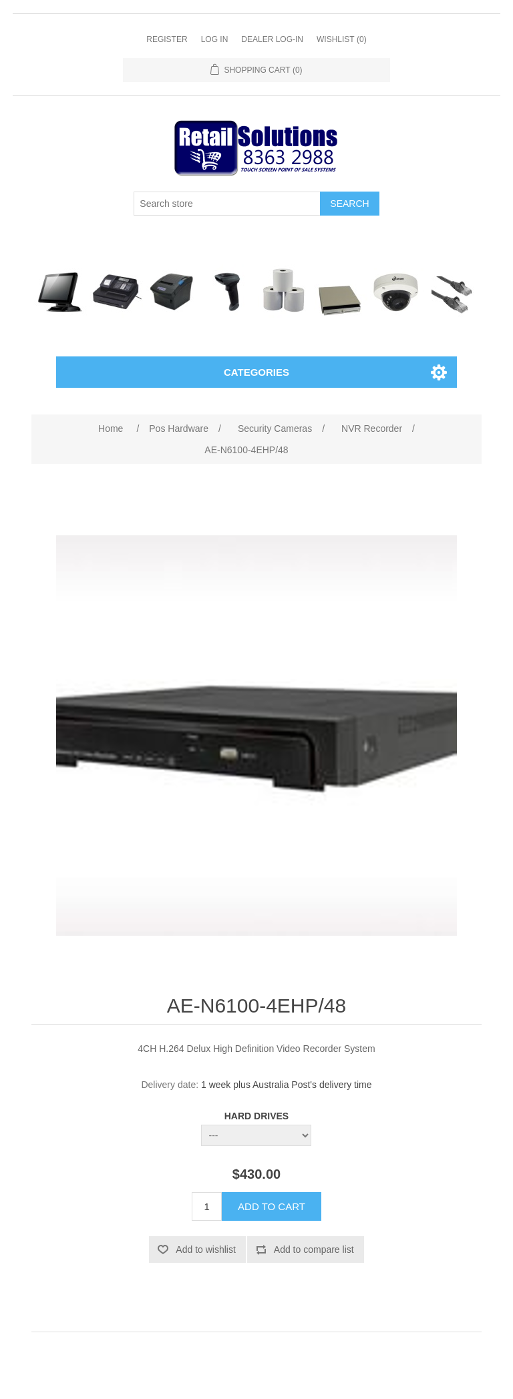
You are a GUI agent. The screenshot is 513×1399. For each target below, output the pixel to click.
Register (166, 39)
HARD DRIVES (256, 1116)
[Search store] (227, 204)
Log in (214, 39)
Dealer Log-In (272, 39)
